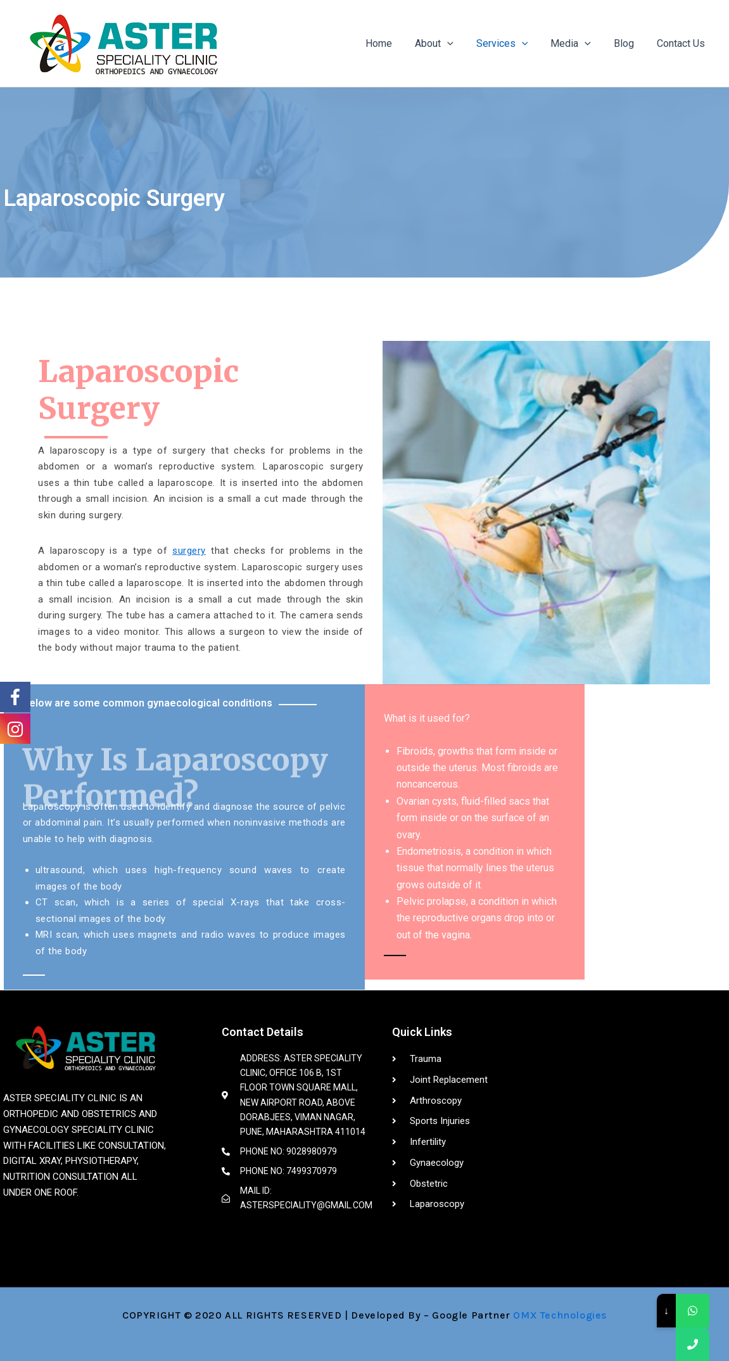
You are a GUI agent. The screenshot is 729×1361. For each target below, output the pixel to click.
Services (511, 43)
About (445, 43)
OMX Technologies (560, 1315)
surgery (189, 550)
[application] (458, 43)
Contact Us (682, 43)
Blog (628, 43)
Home (392, 43)
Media (577, 43)
